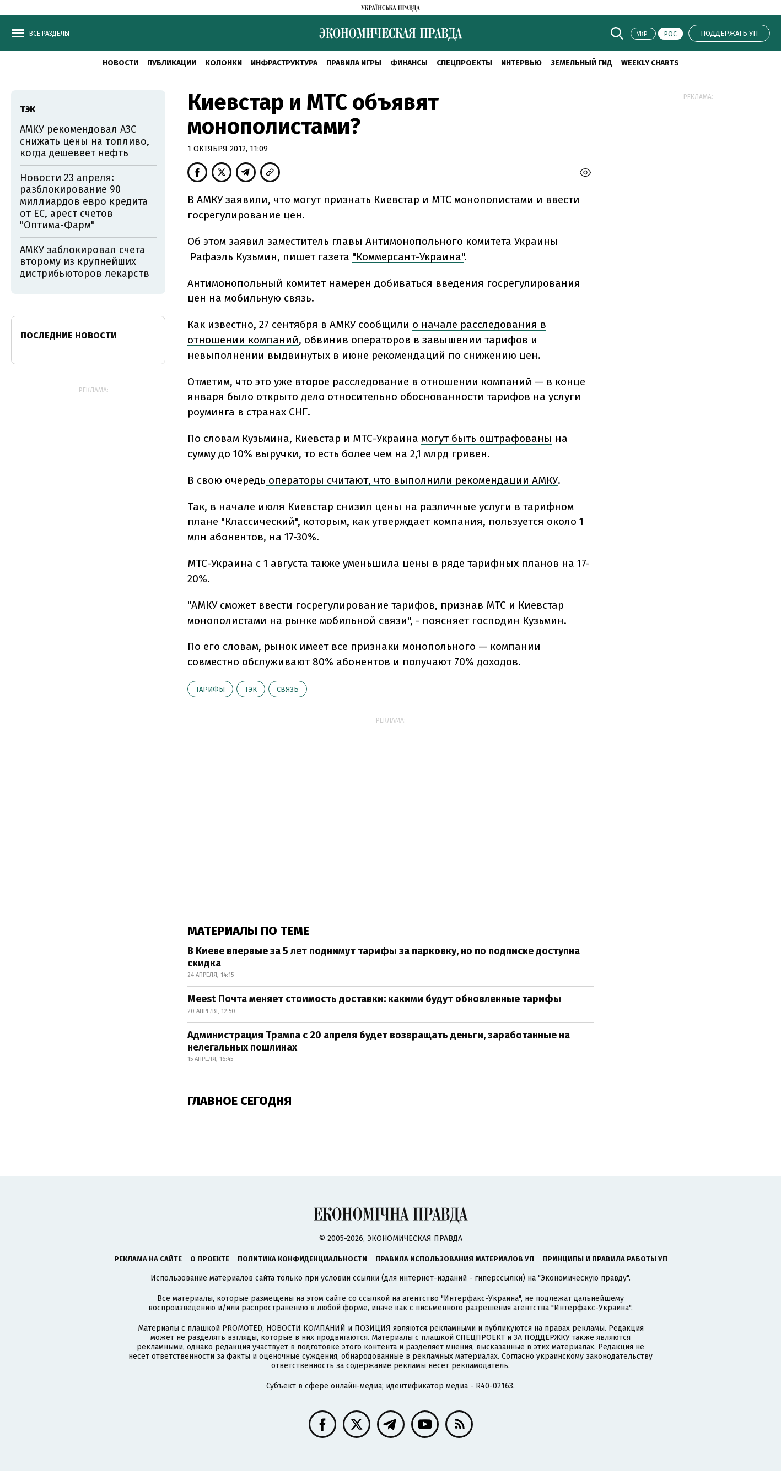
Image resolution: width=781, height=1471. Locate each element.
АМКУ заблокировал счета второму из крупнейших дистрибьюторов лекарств (84, 262)
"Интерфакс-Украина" (481, 1298)
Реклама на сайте (148, 1259)
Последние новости (68, 335)
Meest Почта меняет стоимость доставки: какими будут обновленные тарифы (374, 999)
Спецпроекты (464, 63)
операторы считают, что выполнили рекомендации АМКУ (412, 480)
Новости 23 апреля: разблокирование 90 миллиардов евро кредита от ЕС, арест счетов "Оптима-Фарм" (84, 201)
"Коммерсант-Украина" (408, 256)
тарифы (210, 689)
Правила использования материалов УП (454, 1259)
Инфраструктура (284, 63)
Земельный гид (581, 63)
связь (288, 689)
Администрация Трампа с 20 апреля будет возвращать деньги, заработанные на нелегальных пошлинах (378, 1041)
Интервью (521, 63)
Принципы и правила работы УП (604, 1259)
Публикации (171, 63)
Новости (120, 63)
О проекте (209, 1259)
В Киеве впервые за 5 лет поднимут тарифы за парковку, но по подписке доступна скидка (383, 957)
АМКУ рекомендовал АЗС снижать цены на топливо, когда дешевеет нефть (84, 141)
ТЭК (251, 689)
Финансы (409, 63)
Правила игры (353, 63)
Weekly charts (650, 63)
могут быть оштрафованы (486, 438)
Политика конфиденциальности (302, 1259)
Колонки (223, 63)
